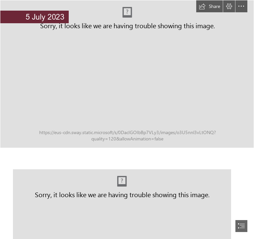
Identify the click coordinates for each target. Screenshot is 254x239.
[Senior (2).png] (127, 74)
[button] (209, 6)
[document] (127, 119)
